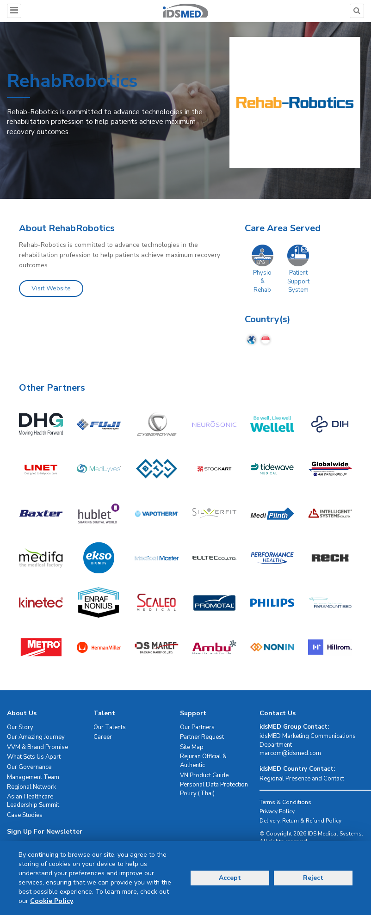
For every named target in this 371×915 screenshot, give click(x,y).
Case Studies (25, 815)
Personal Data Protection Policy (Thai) (214, 789)
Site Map (192, 747)
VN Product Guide (204, 775)
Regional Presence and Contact (302, 778)
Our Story (20, 727)
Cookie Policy (51, 901)
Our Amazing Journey (36, 737)
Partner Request (202, 737)
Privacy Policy (277, 811)
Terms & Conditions (285, 802)
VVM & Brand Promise (37, 747)
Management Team (33, 777)
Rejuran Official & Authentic (203, 760)
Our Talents (109, 727)
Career (102, 737)
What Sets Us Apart (34, 757)
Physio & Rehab (262, 281)
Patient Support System (298, 281)
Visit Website (51, 288)
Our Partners (197, 727)
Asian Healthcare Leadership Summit (33, 801)
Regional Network (31, 787)
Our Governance (29, 767)
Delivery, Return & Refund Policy (300, 820)
